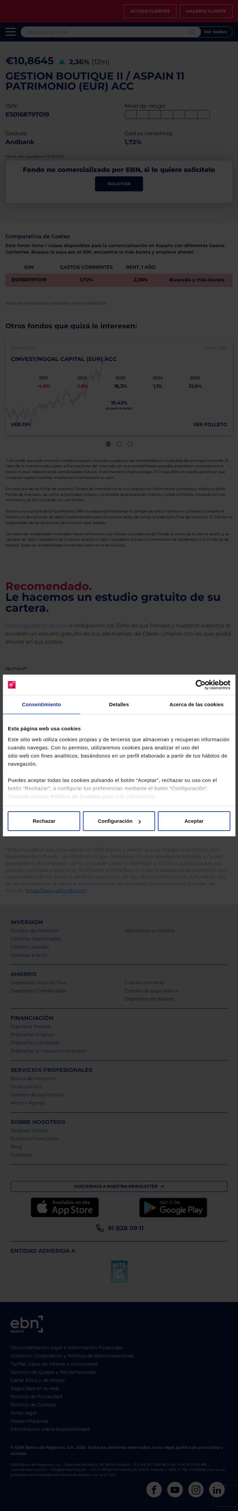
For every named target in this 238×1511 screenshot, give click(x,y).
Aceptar (194, 821)
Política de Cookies (76, 796)
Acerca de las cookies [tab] (197, 704)
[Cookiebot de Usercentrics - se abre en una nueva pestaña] (200, 685)
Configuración (119, 821)
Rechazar (44, 821)
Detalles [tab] (119, 704)
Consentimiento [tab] (41, 704)
